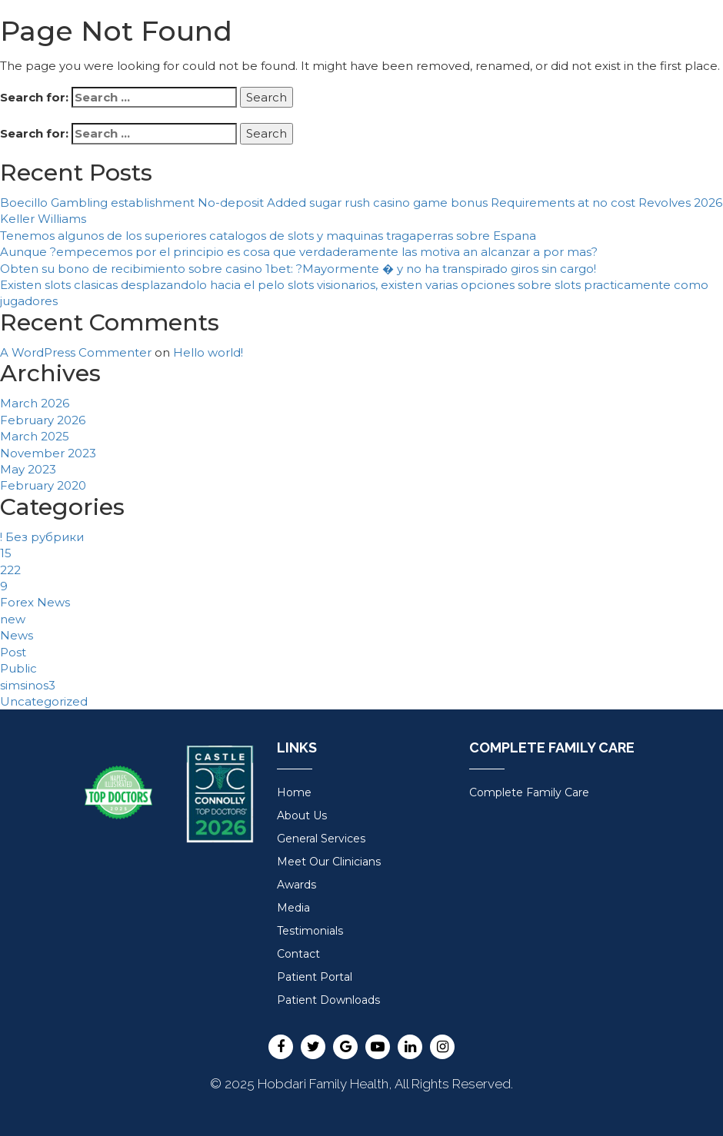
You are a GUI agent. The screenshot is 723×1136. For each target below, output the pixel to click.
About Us (302, 815)
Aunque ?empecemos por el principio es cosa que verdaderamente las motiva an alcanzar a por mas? (299, 251)
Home (294, 792)
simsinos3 (27, 685)
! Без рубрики (42, 537)
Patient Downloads (328, 1000)
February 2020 (43, 485)
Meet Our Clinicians (329, 862)
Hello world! (208, 352)
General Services (321, 838)
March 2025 (34, 436)
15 (6, 553)
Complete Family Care (529, 792)
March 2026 (34, 403)
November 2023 (48, 453)
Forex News (35, 602)
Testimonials (310, 931)
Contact (298, 954)
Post (13, 652)
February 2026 (42, 420)
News (16, 635)
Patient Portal (314, 977)
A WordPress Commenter (76, 352)
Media (293, 908)
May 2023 (28, 469)
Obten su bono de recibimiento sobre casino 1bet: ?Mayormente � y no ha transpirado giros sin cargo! (298, 268)
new (12, 619)
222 (10, 570)
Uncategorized (44, 701)
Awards (296, 885)
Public (18, 668)
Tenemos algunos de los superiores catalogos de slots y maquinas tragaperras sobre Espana (268, 235)
